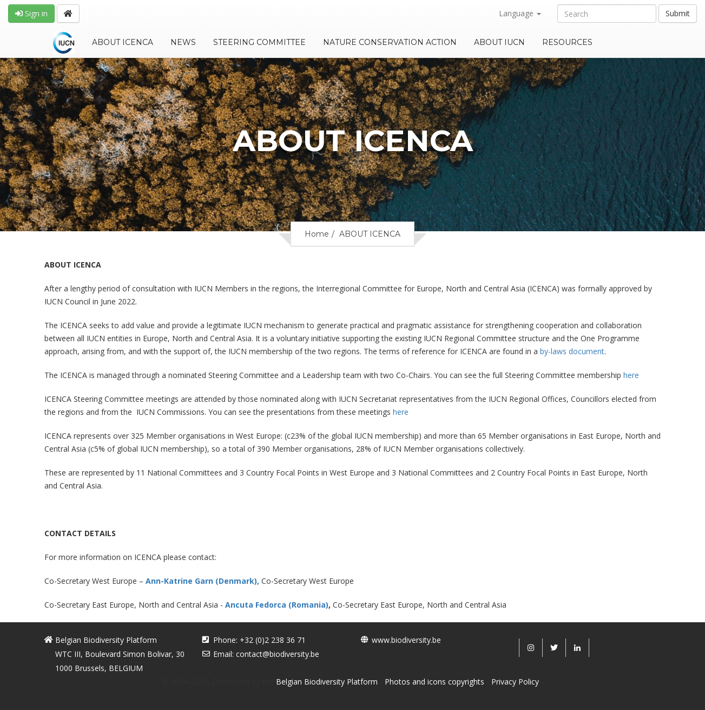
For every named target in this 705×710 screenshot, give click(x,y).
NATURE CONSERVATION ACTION (390, 42)
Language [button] (520, 13)
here (631, 375)
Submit (678, 13)
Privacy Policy (515, 681)
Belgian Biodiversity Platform (327, 681)
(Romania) (308, 605)
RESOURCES (567, 42)
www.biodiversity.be (406, 640)
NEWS (183, 42)
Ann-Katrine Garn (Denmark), (203, 581)
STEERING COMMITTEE (259, 42)
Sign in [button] (31, 13)
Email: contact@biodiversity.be (266, 654)
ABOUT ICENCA (122, 42)
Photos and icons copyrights (434, 681)
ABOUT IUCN (499, 42)
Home (317, 234)
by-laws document (572, 351)
